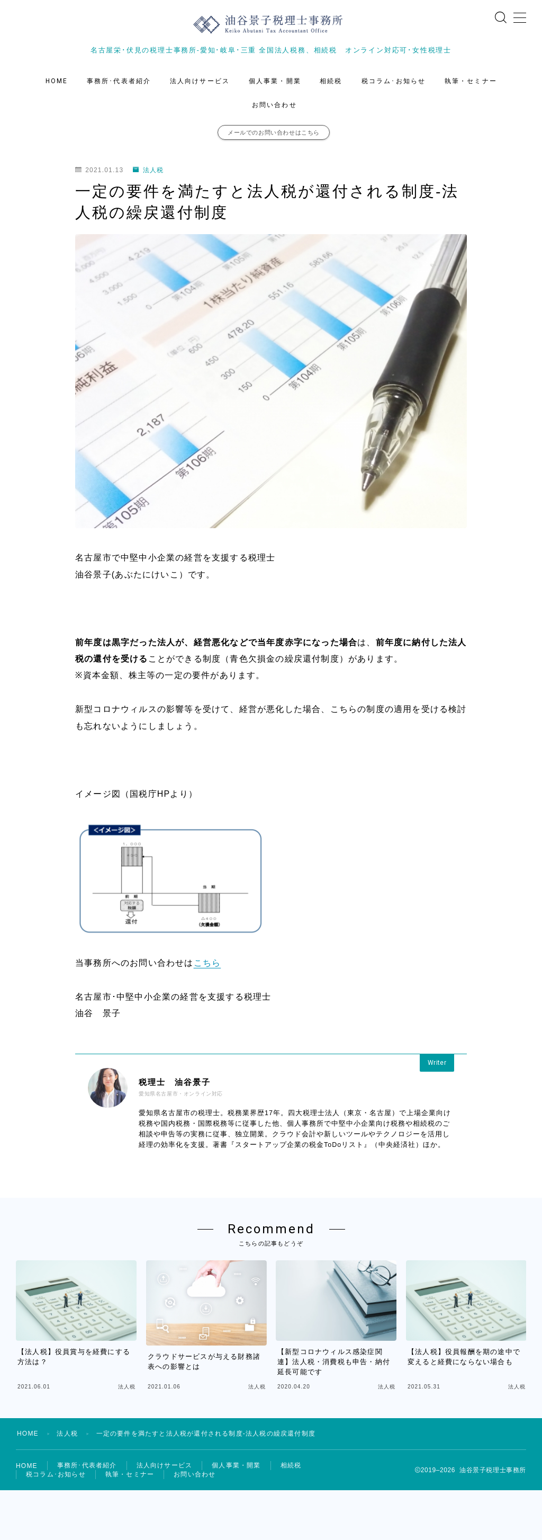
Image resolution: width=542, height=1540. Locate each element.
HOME (57, 81)
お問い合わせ (274, 105)
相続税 (331, 81)
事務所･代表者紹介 (119, 81)
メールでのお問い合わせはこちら (274, 132)
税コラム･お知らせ (394, 81)
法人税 (148, 170)
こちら (207, 962)
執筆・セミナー (471, 81)
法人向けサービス (200, 81)
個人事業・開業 (275, 81)
